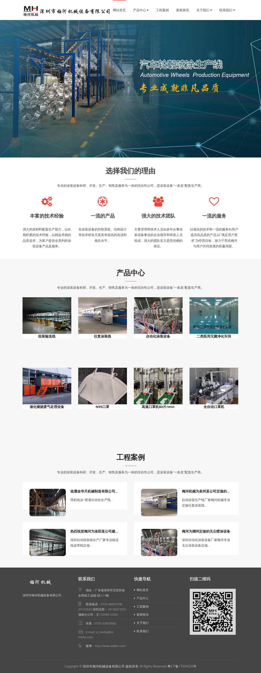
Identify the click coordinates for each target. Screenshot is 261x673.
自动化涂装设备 (158, 336)
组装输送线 (46, 336)
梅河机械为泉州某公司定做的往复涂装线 (213, 491)
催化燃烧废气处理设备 (47, 406)
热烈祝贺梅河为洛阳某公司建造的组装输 (101, 531)
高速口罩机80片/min (158, 406)
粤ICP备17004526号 (181, 666)
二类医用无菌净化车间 (214, 336)
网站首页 (119, 10)
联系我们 (227, 10)
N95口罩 (102, 406)
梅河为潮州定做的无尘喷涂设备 (206, 531)
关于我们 (204, 10)
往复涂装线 (102, 336)
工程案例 (162, 10)
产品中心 (141, 10)
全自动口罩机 (214, 406)
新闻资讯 (182, 10)
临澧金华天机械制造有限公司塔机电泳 (99, 491)
